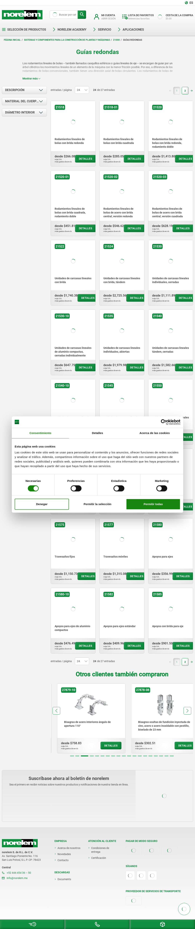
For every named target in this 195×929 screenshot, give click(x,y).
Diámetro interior (20, 112)
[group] (85, 718)
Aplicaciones (130, 30)
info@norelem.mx (15, 878)
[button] (72, 755)
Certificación (98, 857)
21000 (116, 40)
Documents (64, 879)
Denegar (41, 504)
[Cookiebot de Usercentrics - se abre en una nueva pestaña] (163, 422)
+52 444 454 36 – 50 (16, 872)
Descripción (14, 90)
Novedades (64, 854)
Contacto (63, 860)
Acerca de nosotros (69, 848)
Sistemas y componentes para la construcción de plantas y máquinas (67, 40)
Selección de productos (24, 30)
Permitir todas (153, 504)
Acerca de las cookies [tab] (155, 433)
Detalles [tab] (97, 433)
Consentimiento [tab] (40, 433)
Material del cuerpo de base (26, 101)
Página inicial (12, 40)
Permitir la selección (97, 504)
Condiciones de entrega (100, 849)
